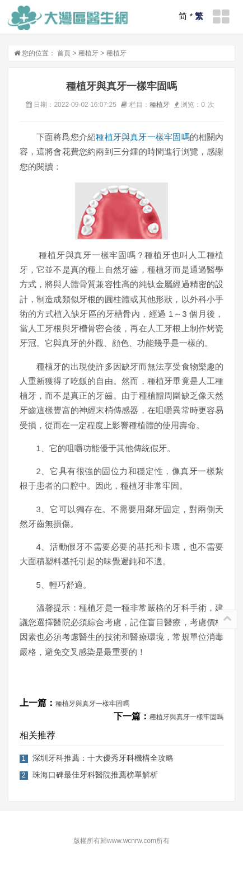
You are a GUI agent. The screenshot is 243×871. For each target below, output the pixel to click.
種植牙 (88, 53)
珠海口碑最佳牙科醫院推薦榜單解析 (95, 774)
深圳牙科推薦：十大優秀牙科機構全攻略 (103, 757)
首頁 (64, 53)
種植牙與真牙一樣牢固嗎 (142, 137)
